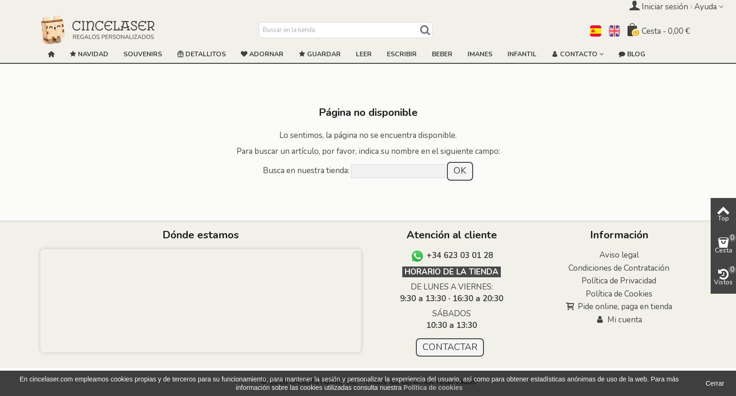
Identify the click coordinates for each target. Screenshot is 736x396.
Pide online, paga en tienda (619, 307)
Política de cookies (433, 387)
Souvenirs (142, 54)
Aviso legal (619, 255)
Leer (364, 54)
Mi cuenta (619, 320)
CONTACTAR (449, 347)
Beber (442, 54)
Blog (632, 54)
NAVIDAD (88, 54)
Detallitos (201, 54)
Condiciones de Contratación (618, 268)
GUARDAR (320, 54)
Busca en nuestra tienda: (306, 170)
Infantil (522, 54)
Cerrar (714, 383)
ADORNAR (262, 54)
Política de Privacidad (619, 280)
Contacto (575, 54)
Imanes (480, 54)
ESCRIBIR (402, 54)
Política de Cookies (619, 294)
